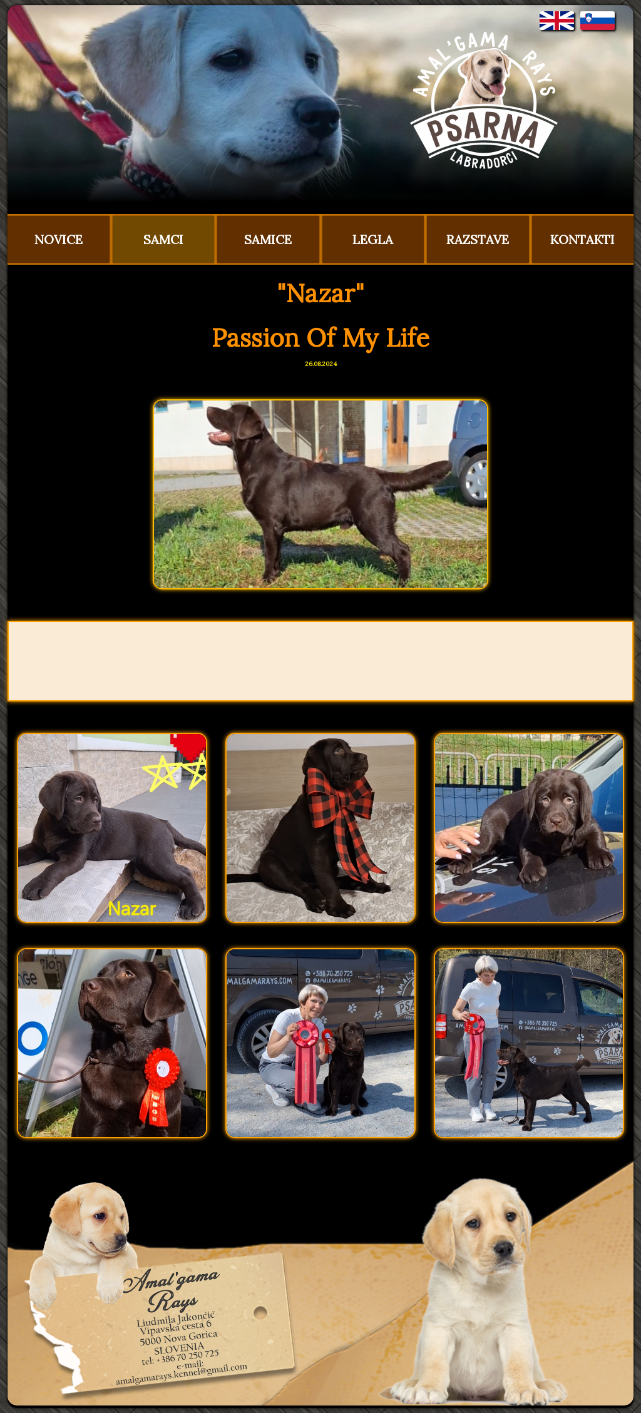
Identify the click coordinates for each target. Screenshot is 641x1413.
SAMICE (268, 239)
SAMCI (163, 239)
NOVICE (58, 239)
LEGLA (372, 239)
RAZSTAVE (477, 239)
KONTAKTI (582, 239)
